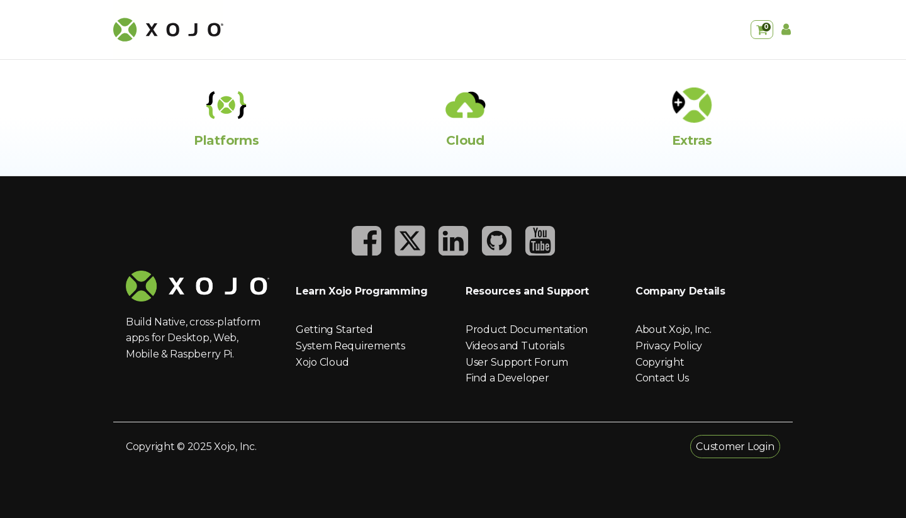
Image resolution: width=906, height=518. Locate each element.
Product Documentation (527, 329)
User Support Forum (517, 362)
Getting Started (334, 329)
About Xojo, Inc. (673, 329)
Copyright (659, 362)
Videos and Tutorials (515, 346)
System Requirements (350, 346)
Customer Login (735, 447)
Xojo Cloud (322, 362)
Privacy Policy (668, 346)
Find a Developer (507, 378)
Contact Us (662, 378)
